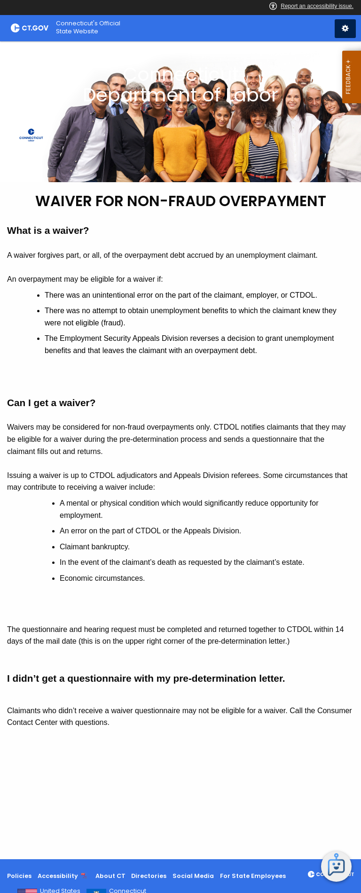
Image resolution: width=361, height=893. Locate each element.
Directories (148, 876)
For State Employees (253, 876)
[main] (180, 450)
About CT (110, 876)
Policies (19, 876)
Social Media (193, 876)
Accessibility (58, 876)
